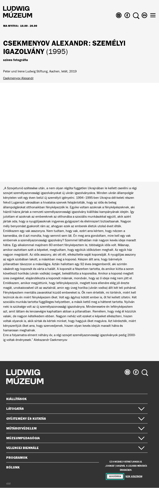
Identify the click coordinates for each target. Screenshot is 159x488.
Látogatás (75, 408)
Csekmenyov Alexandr (18, 78)
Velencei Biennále (75, 448)
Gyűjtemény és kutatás (75, 418)
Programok (17, 457)
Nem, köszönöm (133, 476)
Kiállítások (16, 399)
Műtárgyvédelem (75, 428)
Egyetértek (115, 476)
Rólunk (75, 467)
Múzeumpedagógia (75, 438)
